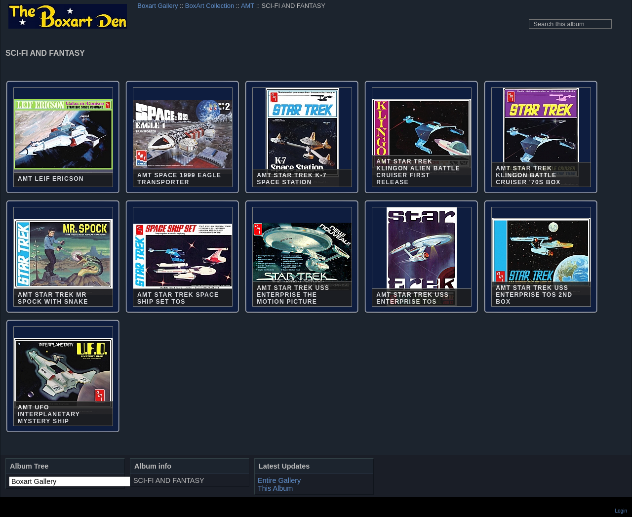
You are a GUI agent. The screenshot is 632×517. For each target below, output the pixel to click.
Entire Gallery (279, 480)
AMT (247, 5)
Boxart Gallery (157, 5)
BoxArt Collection (209, 5)
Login (621, 511)
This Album (275, 488)
